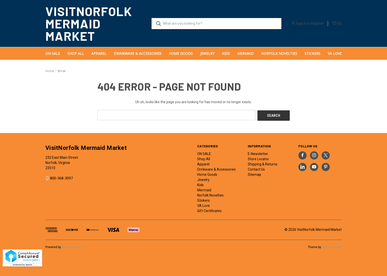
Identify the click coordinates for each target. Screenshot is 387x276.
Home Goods (181, 53)
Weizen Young (332, 246)
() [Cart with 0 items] (337, 23)
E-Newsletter (258, 153)
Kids (226, 53)
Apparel (98, 53)
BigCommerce (71, 246)
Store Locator (258, 158)
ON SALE (52, 53)
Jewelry (207, 53)
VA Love (335, 53)
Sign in (301, 23)
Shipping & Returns (262, 163)
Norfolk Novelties (279, 53)
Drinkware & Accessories (137, 53)
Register (317, 23)
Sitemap (254, 174)
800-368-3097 (61, 178)
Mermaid (245, 53)
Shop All (75, 53)
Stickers (312, 53)
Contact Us (256, 169)
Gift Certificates (209, 210)
